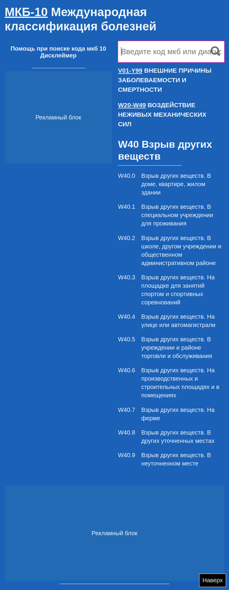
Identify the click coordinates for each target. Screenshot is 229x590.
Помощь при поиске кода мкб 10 (58, 48)
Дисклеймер (58, 55)
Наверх (212, 580)
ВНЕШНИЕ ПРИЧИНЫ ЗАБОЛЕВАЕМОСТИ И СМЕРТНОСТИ (165, 80)
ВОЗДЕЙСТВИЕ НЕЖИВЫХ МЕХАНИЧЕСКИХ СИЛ (162, 114)
